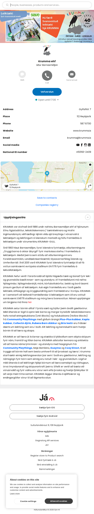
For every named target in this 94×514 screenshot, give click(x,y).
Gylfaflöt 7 (85, 109)
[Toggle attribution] (90, 164)
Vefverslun (47, 91)
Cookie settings (28, 501)
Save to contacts (47, 197)
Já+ (47, 445)
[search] (47, 5)
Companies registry (47, 205)
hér (30, 302)
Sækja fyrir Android (47, 416)
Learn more (15, 493)
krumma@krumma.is (79, 137)
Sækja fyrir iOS (47, 407)
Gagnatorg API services (47, 440)
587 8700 (85, 123)
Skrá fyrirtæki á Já (47, 460)
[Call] (47, 75)
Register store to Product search (47, 455)
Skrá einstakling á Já (47, 464)
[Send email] (71, 74)
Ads (47, 435)
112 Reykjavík (84, 116)
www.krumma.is (82, 130)
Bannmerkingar (47, 469)
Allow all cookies (58, 501)
